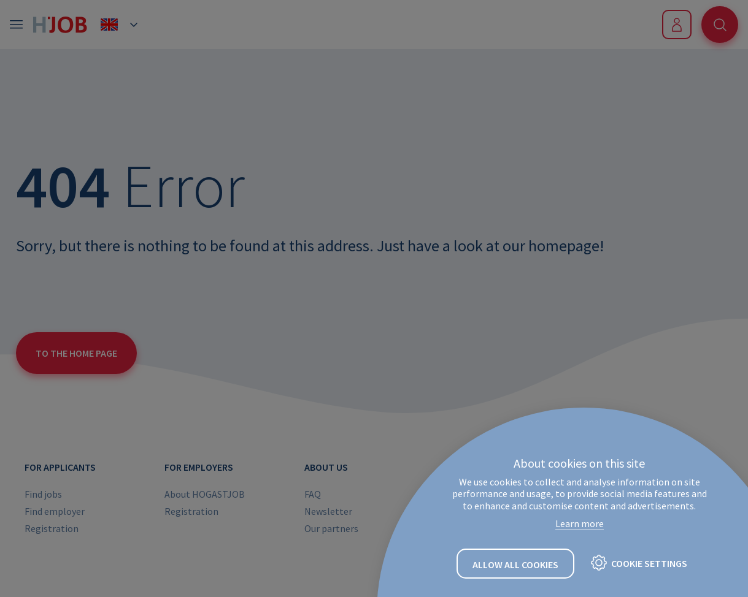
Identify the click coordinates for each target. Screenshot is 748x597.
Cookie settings (649, 563)
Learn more (579, 523)
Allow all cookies (515, 564)
